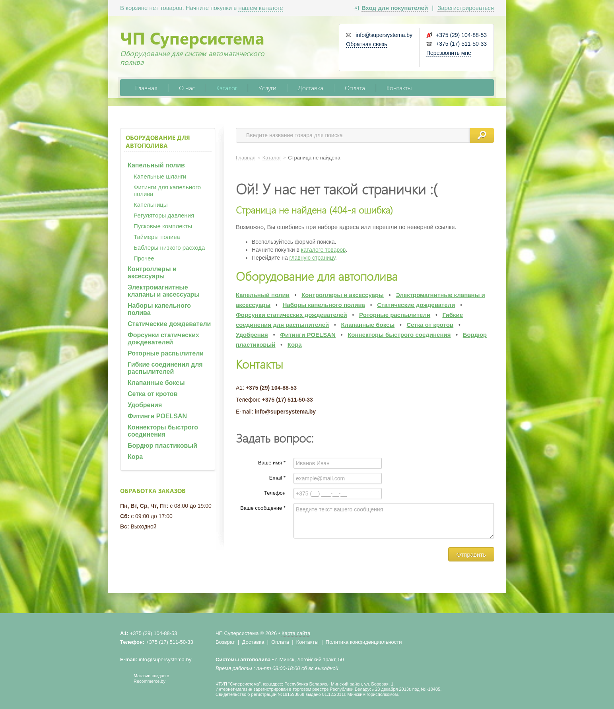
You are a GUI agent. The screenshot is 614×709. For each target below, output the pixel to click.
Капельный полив (156, 165)
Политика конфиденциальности (364, 642)
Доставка (310, 88)
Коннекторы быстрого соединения (163, 431)
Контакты (399, 88)
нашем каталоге (260, 7)
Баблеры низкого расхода (169, 247)
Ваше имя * (272, 463)
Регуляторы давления (164, 215)
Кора (135, 456)
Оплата (355, 88)
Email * (277, 478)
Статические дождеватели (169, 324)
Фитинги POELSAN (157, 416)
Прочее (144, 258)
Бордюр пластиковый (162, 445)
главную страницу (312, 257)
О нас (187, 88)
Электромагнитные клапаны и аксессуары (164, 291)
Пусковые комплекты (163, 226)
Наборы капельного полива (159, 309)
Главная (146, 88)
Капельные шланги (160, 176)
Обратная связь (366, 44)
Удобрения (145, 405)
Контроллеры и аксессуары (152, 273)
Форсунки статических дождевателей (163, 339)
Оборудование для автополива (158, 142)
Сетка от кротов (152, 393)
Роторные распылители (166, 353)
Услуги (267, 88)
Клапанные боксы (156, 382)
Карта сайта (296, 633)
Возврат (225, 642)
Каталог (226, 88)
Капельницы (151, 204)
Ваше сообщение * (263, 508)
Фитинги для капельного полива (167, 190)
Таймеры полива (157, 236)
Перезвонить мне (448, 53)
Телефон (275, 493)
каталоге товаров (323, 250)
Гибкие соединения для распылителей (165, 368)
